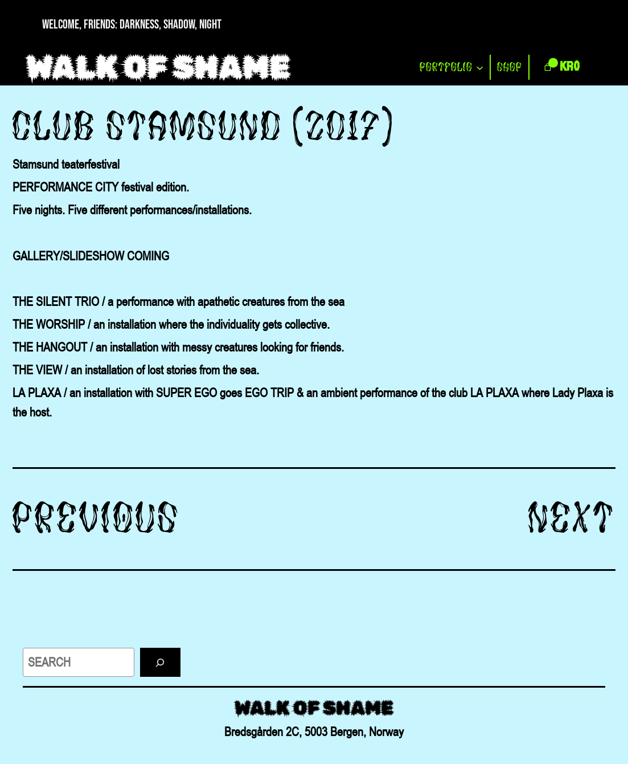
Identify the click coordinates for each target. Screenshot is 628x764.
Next (571, 518)
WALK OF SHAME (158, 67)
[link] (560, 67)
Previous (96, 518)
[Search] (160, 662)
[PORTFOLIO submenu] (479, 67)
